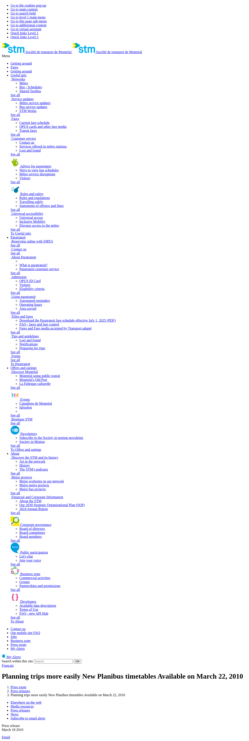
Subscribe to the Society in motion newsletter (51, 438)
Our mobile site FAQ (25, 633)
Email (6, 737)
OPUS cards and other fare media (43, 127)
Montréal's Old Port (33, 380)
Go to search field (23, 13)
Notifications (28, 344)
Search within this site (17, 661)
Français (8, 665)
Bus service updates (33, 107)
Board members (30, 536)
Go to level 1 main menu (28, 17)
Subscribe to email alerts (28, 718)
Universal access (31, 217)
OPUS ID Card (30, 281)
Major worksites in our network (41, 481)
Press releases (20, 691)
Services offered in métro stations (43, 146)
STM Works (28, 111)
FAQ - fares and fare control (39, 324)
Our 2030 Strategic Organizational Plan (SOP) (52, 505)
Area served (27, 308)
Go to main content (24, 9)
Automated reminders (34, 301)
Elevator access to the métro (39, 225)
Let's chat (26, 556)
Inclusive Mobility (32, 221)
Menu (6, 56)
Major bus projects (32, 489)
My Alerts (18, 648)
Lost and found (30, 150)
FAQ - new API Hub (33, 613)
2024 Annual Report (33, 509)
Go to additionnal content (28, 25)
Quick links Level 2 (24, 37)
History (24, 465)
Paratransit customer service (39, 269)
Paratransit (18, 237)
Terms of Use (28, 609)
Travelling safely (31, 202)
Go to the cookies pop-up (28, 5)
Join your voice (30, 560)
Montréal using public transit (39, 376)
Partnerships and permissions (39, 586)
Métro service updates (34, 103)
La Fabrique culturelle (35, 384)
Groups (24, 582)
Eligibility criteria (31, 289)
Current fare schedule (34, 123)
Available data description (37, 605)
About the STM (30, 501)
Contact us (26, 142)
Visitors (24, 178)
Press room (18, 645)
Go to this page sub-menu (29, 21)
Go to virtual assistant (26, 29)
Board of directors (32, 529)
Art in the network (32, 461)
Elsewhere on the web (26, 702)
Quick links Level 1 (24, 33)
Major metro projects (34, 485)
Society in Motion (32, 442)
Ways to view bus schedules (39, 170)
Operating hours (30, 304)
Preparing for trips (32, 348)
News (14, 714)
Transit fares (28, 130)
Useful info (18, 75)
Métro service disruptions (37, 174)
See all (15, 95)
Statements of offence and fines (41, 206)
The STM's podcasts (33, 469)
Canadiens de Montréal (35, 403)
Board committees (32, 532)
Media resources (22, 706)
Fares (14, 67)
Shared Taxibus (30, 91)
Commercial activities (34, 578)
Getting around (21, 63)
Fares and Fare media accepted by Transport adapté (55, 328)
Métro (23, 83)
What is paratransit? (33, 265)
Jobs (14, 637)
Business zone (21, 641)
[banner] (37, 52)
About (15, 453)
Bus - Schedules (30, 87)
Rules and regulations (34, 198)
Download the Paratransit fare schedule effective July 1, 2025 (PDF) (67, 320)
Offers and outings (24, 368)
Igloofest (25, 407)
